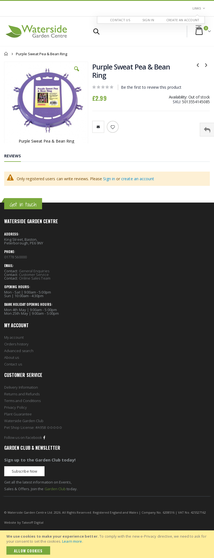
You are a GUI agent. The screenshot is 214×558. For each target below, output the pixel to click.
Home (6, 53)
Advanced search (18, 350)
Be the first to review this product (151, 87)
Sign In (148, 20)
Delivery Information (21, 387)
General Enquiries (34, 270)
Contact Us (120, 20)
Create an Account (183, 20)
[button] (76, 73)
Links (197, 8)
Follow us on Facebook (25, 437)
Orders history (16, 344)
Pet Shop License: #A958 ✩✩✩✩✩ (33, 427)
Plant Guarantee (18, 414)
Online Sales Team (34, 278)
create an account (137, 178)
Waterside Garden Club (23, 420)
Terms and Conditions (22, 400)
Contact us (13, 364)
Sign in (109, 178)
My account (14, 337)
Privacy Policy (15, 407)
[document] (107, 544)
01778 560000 (15, 256)
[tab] (16, 157)
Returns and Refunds (22, 393)
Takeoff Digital (32, 522)
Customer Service (34, 274)
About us (11, 357)
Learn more (72, 541)
